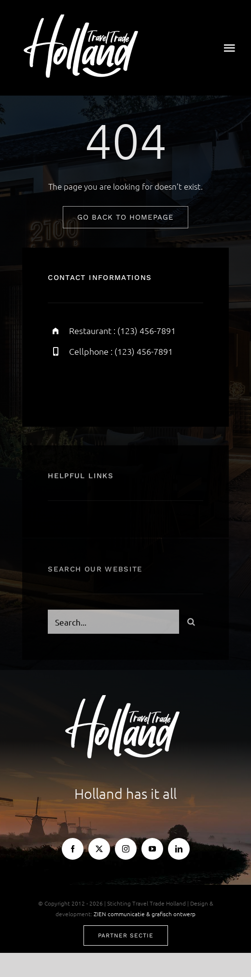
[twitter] (85, 385)
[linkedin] (179, 849)
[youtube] (152, 849)
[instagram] (112, 385)
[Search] (191, 624)
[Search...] (113, 624)
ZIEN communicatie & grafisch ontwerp (144, 914)
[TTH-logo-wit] (84, 18)
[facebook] (59, 385)
